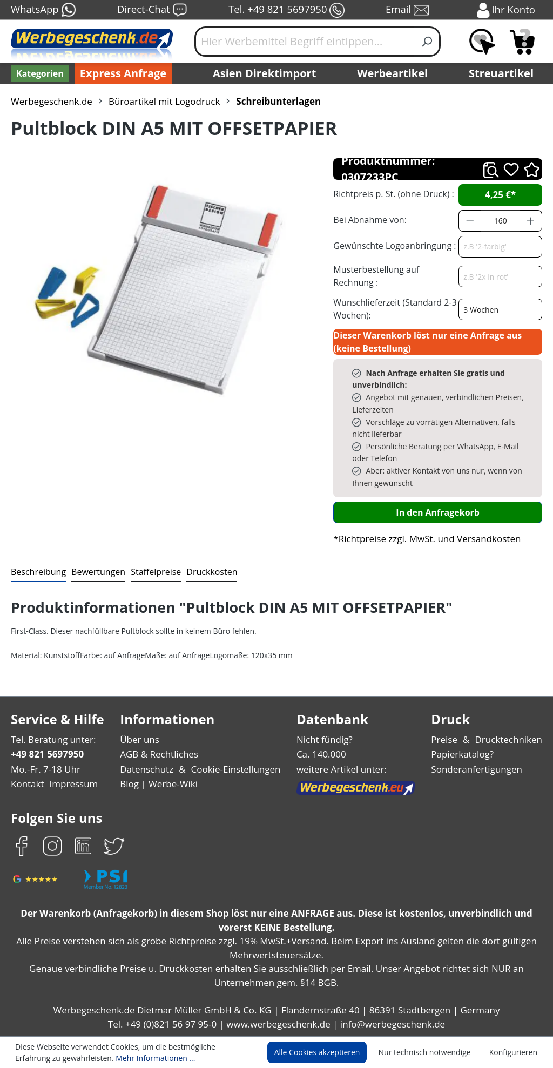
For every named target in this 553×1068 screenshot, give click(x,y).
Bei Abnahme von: (368, 219)
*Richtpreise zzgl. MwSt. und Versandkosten (423, 538)
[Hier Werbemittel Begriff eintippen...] (304, 41)
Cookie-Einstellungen (233, 769)
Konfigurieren (515, 1052)
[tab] (37, 572)
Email (408, 10)
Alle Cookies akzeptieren (327, 1052)
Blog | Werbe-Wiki (158, 784)
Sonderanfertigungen (479, 769)
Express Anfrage (120, 73)
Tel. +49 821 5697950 (286, 10)
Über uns (140, 739)
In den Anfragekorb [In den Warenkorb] (438, 512)
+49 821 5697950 (47, 754)
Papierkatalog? (466, 754)
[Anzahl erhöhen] (531, 221)
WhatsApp (43, 10)
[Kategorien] (39, 73)
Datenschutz (147, 769)
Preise (449, 739)
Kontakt (26, 784)
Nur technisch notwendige (430, 1052)
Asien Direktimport (265, 73)
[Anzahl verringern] (469, 221)
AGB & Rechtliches (161, 754)
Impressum (70, 784)
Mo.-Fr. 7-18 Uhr (44, 769)
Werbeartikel (393, 73)
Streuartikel (504, 73)
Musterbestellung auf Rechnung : (394, 276)
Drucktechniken (510, 739)
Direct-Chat (152, 10)
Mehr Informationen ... (103, 1057)
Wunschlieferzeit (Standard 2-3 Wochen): (392, 309)
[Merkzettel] (482, 41)
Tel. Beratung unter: (51, 739)
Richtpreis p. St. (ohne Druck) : (392, 193)
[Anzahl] (501, 221)
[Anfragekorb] (522, 41)
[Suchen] (427, 41)
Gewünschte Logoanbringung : (392, 245)
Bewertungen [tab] (94, 571)
